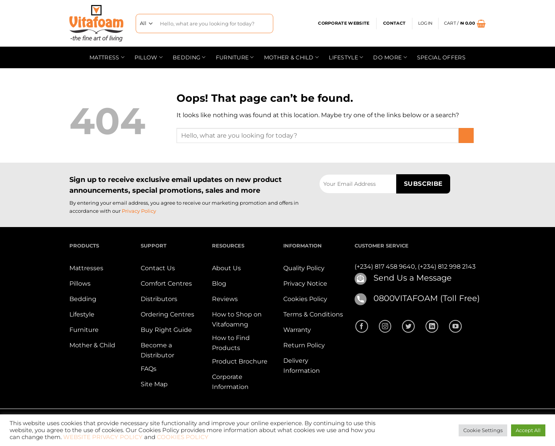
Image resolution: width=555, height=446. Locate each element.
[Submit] (264, 23)
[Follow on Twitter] (408, 326)
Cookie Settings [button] (483, 430)
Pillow (149, 57)
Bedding (189, 57)
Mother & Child (291, 57)
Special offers (441, 57)
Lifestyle (346, 57)
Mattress (106, 57)
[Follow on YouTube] (455, 326)
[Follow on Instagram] (385, 326)
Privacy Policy (139, 211)
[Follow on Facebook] (361, 326)
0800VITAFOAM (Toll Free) (426, 298)
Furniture (235, 57)
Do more (390, 57)
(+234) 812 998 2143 (447, 266)
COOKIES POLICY (183, 437)
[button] (425, 23)
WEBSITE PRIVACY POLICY (103, 437)
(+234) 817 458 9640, (386, 266)
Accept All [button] (528, 430)
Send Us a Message (412, 278)
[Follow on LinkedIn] (432, 326)
